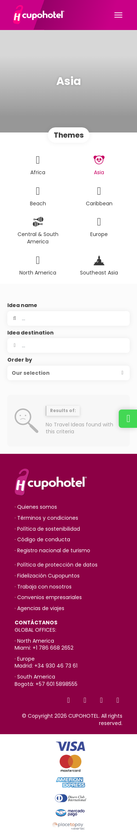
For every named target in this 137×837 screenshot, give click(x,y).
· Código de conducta (42, 539)
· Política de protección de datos (56, 564)
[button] (68, 373)
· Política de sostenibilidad (47, 529)
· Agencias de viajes (39, 608)
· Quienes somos (36, 507)
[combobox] (68, 345)
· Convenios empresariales (48, 597)
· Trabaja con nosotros (43, 586)
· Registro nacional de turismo (52, 550)
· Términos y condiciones (46, 518)
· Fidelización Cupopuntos (47, 575)
